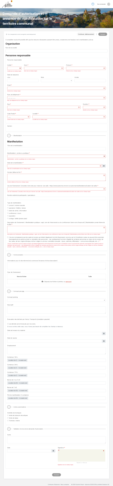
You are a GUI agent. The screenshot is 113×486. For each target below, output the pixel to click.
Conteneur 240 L (12, 365)
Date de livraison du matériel (16, 330)
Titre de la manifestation (14, 145)
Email (9, 85)
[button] (56, 60)
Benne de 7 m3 (12, 387)
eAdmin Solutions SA (103, 484)
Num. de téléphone (13, 94)
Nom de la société (11, 48)
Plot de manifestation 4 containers (18, 395)
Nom (26, 65)
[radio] (7, 205)
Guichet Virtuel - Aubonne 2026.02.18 (86, 484)
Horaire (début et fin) (14, 172)
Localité (35, 113)
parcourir (69, 281)
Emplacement (11, 345)
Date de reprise (12, 338)
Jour (8, 77)
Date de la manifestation (15, 163)
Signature (61, 448)
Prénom (69, 65)
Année (77, 77)
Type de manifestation (14, 203)
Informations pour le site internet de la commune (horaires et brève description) (32, 261)
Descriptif (10, 305)
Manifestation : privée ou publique (18, 153)
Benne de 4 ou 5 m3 (13, 380)
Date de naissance (13, 75)
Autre (9, 435)
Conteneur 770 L (12, 372)
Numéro (86, 104)
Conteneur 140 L (12, 357)
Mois (42, 77)
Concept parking (12, 297)
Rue (8, 104)
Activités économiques (14, 413)
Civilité (9, 65)
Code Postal (11, 113)
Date (8, 448)
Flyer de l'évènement (13, 272)
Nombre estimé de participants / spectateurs (21, 195)
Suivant (102, 34)
